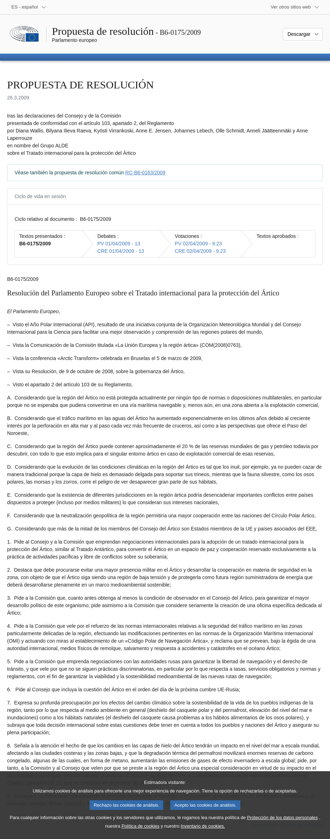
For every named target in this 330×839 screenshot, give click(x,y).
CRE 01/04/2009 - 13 (120, 251)
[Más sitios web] (295, 7)
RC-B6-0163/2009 (145, 172)
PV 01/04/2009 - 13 (118, 243)
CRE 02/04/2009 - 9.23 (200, 251)
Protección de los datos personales (282, 827)
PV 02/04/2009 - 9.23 (198, 243)
